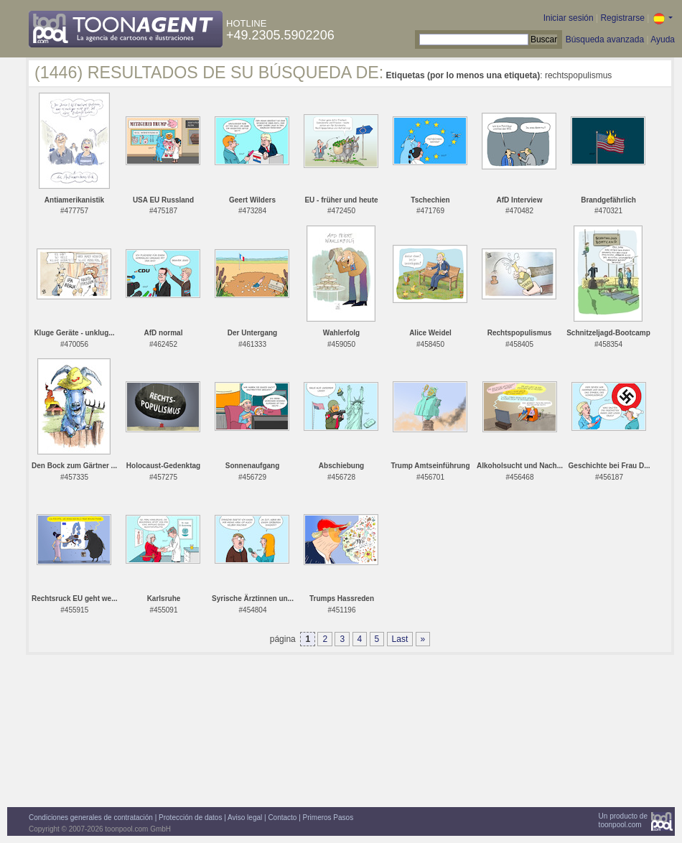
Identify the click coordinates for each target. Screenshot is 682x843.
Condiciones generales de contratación (91, 817)
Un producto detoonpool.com (623, 820)
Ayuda (662, 39)
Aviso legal (245, 817)
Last (400, 639)
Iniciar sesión (568, 18)
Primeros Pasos (328, 817)
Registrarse (622, 18)
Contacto (282, 817)
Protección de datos (190, 817)
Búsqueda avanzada (605, 39)
